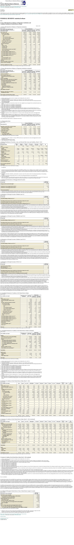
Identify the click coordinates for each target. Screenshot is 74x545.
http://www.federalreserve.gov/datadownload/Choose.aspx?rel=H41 (10, 14)
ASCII (15, 7)
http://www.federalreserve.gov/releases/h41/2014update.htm (33, 13)
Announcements (24, 6)
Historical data (7, 6)
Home (1, 518)
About (20, 6)
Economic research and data (5, 518)
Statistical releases (3, 516)
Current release (2, 7)
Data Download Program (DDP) (14, 6)
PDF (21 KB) (18, 7)
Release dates (2, 6)
